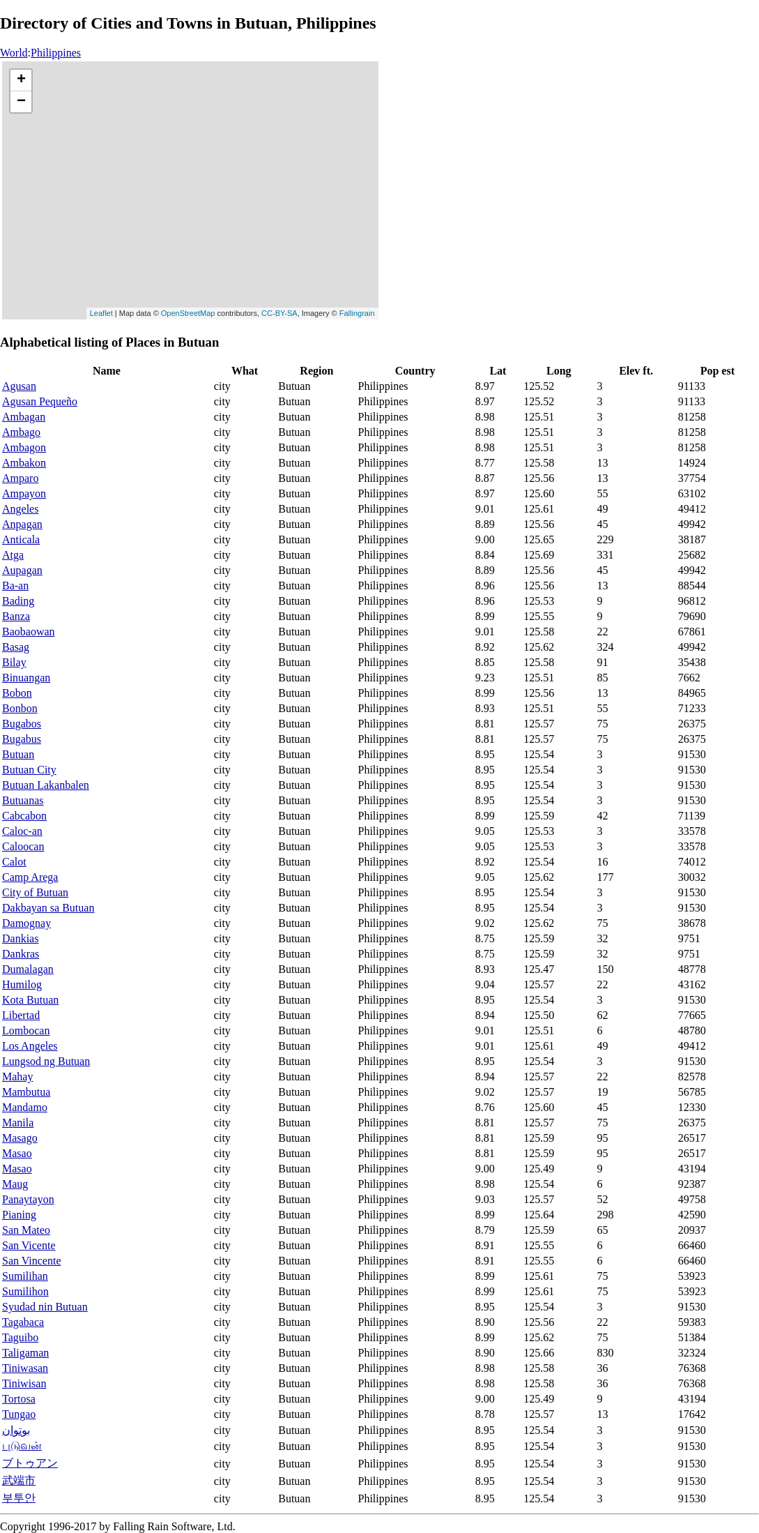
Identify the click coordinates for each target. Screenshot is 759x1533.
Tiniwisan (24, 1383)
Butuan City (29, 770)
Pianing (19, 1215)
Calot (14, 862)
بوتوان (16, 1430)
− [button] (21, 101)
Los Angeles (30, 1046)
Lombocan (25, 1030)
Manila (17, 1122)
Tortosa (19, 1399)
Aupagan (22, 570)
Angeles (20, 509)
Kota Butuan (30, 1000)
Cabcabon (24, 816)
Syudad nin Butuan (45, 1307)
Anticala (21, 539)
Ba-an (15, 585)
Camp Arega (30, 877)
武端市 (19, 1480)
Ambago (21, 432)
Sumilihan (25, 1276)
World (14, 53)
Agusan (19, 386)
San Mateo (26, 1230)
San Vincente (31, 1261)
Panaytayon (28, 1199)
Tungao (19, 1414)
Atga (13, 555)
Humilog (22, 984)
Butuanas (23, 800)
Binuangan (26, 678)
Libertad (21, 1015)
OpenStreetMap (188, 313)
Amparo (20, 478)
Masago (20, 1138)
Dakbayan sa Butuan (48, 908)
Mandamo (24, 1107)
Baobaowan (28, 631)
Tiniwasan (25, 1368)
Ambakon (24, 463)
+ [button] (21, 80)
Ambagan (23, 417)
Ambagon (24, 447)
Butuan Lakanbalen (45, 785)
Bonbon (20, 708)
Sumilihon (25, 1291)
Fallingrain (357, 313)
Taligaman (25, 1353)
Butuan (18, 754)
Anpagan (22, 524)
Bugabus (21, 739)
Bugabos (21, 724)
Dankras (20, 954)
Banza (16, 616)
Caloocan (23, 846)
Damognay (26, 923)
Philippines (56, 53)
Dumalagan (28, 969)
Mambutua (26, 1092)
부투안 (19, 1498)
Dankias (20, 938)
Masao (17, 1153)
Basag (15, 647)
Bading (18, 601)
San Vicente (29, 1245)
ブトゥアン (30, 1463)
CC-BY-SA (279, 313)
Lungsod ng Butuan (46, 1061)
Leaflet (101, 313)
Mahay (17, 1076)
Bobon (17, 693)
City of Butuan (35, 892)
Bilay (14, 662)
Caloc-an (22, 831)
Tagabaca (23, 1322)
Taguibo (20, 1337)
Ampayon (24, 493)
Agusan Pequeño (39, 401)
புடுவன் (22, 1445)
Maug (15, 1184)
